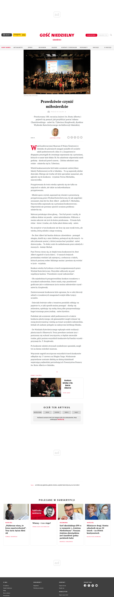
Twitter (75, 137)
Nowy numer (6, 47)
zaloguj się (103, 35)
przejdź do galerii (57, 112)
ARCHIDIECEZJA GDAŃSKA (41, 485)
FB (72, 137)
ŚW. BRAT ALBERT (75, 485)
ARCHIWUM (42, 47)
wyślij (81, 137)
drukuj (78, 137)
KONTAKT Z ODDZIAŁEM (69, 47)
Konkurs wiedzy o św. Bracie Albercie (68, 384)
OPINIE (30, 47)
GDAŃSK (50, 485)
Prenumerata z (17, 35)
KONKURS (55, 485)
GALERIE (54, 47)
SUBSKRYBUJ (91, 35)
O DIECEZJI (107, 47)
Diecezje (96, 47)
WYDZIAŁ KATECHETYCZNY (64, 485)
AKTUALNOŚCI (18, 47)
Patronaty (84, 47)
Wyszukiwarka (111, 35)
